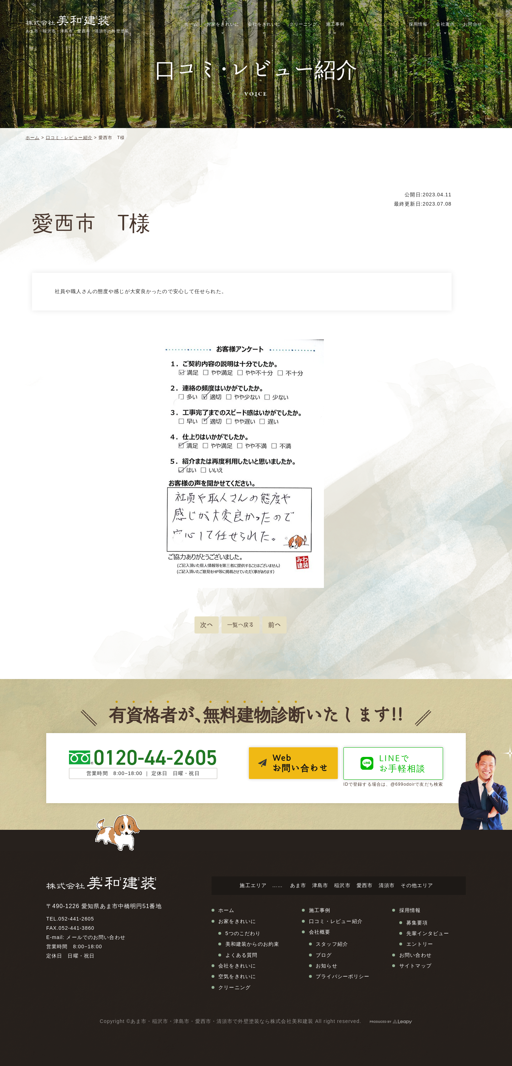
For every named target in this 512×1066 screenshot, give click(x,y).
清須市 (387, 885)
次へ (206, 624)
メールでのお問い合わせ (95, 937)
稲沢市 (342, 885)
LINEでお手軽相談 (402, 763)
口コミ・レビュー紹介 (69, 137)
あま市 (298, 885)
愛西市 (365, 885)
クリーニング (303, 24)
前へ (274, 624)
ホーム (32, 137)
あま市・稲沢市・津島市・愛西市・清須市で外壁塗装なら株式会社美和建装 (221, 1021)
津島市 (320, 885)
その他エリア (417, 885)
